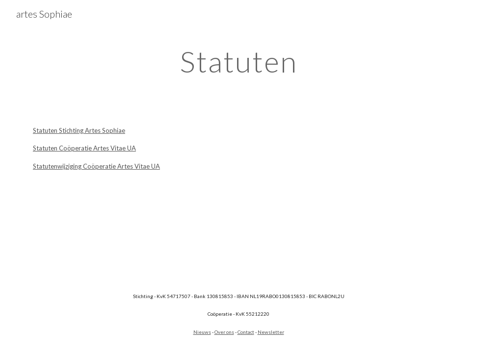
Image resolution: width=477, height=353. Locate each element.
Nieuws (202, 332)
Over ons (224, 332)
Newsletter (271, 332)
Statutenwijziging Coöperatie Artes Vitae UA (96, 166)
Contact (246, 332)
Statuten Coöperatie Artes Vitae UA (84, 148)
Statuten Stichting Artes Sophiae (79, 130)
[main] (238, 61)
